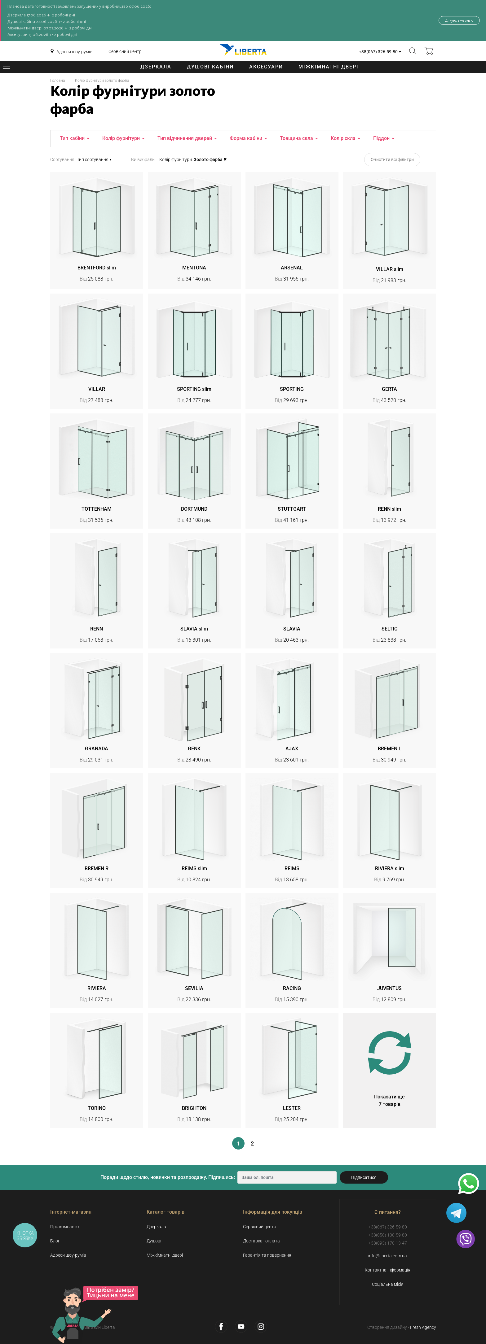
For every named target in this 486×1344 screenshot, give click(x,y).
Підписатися (364, 1177)
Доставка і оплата (261, 1240)
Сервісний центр (125, 51)
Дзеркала (155, 67)
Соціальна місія (388, 1284)
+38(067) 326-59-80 (378, 51)
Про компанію (64, 1226)
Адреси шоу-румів (74, 51)
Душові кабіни (210, 67)
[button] (101, 159)
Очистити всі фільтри (392, 159)
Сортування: (62, 159)
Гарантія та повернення (267, 1255)
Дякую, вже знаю (459, 20)
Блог (55, 1240)
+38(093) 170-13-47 (388, 1243)
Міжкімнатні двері (328, 67)
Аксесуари (266, 67)
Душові (154, 1240)
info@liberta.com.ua (387, 1255)
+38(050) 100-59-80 (388, 1235)
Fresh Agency (423, 1327)
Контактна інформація (387, 1270)
